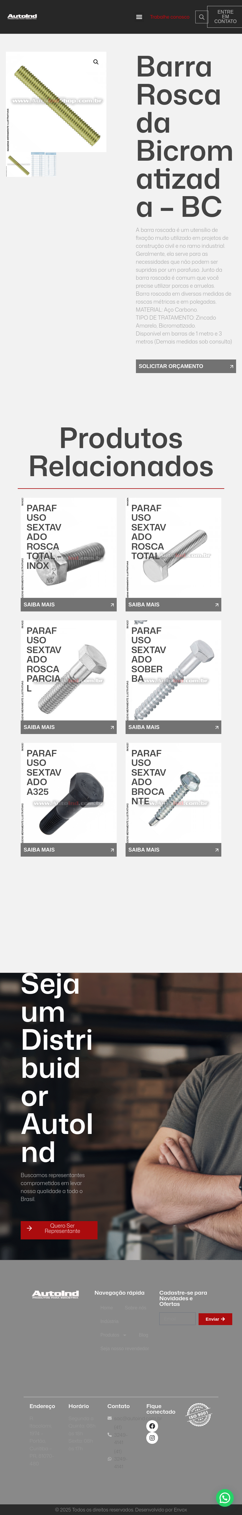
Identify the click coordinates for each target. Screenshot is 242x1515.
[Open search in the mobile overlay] (196, 17)
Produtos (113, 1335)
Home (106, 1307)
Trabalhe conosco (170, 17)
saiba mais (39, 605)
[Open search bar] (201, 17)
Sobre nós (135, 1307)
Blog (143, 1334)
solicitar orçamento (171, 366)
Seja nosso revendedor (124, 1348)
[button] (139, 17)
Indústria (109, 1321)
